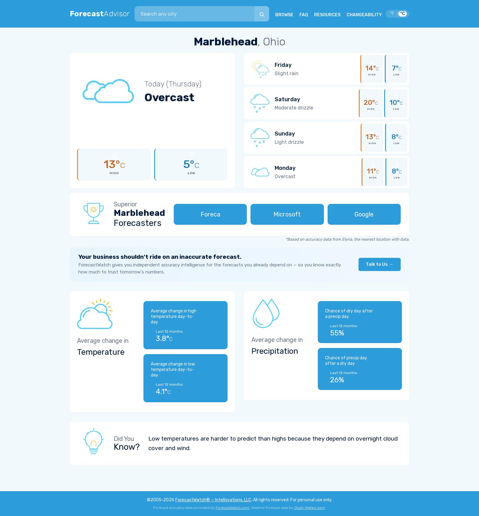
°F (392, 13)
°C (402, 13)
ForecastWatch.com (233, 508)
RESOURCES (327, 14)
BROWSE (284, 14)
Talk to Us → (379, 264)
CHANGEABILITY (364, 14)
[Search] (261, 13)
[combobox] (194, 13)
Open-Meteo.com (309, 508)
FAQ (303, 14)
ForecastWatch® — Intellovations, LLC (213, 500)
